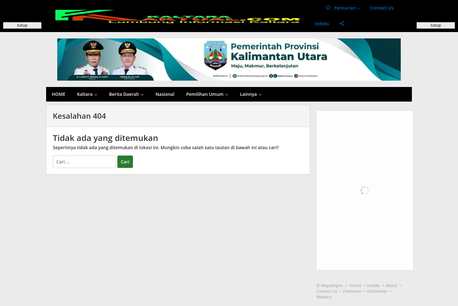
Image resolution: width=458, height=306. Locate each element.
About (391, 285)
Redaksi (323, 297)
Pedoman (352, 291)
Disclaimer (377, 291)
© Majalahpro (329, 285)
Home (355, 285)
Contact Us (326, 291)
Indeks (373, 285)
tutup (22, 25)
